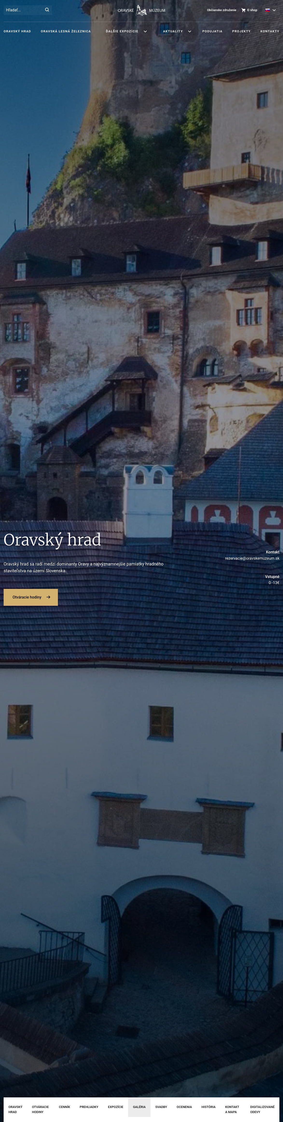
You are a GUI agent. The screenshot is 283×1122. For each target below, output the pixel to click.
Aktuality (173, 31)
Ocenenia (184, 1107)
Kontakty (270, 31)
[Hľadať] (47, 10)
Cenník (64, 1107)
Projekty (241, 31)
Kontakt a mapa (232, 1109)
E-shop (252, 10)
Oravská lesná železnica (66, 31)
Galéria (139, 1107)
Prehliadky (89, 1107)
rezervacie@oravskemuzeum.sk (235, 555)
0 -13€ (235, 579)
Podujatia (212, 31)
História (208, 1107)
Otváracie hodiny (27, 597)
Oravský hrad (17, 31)
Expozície (115, 1107)
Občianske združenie (221, 10)
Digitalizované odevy (262, 1109)
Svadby (161, 1107)
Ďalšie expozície (122, 31)
